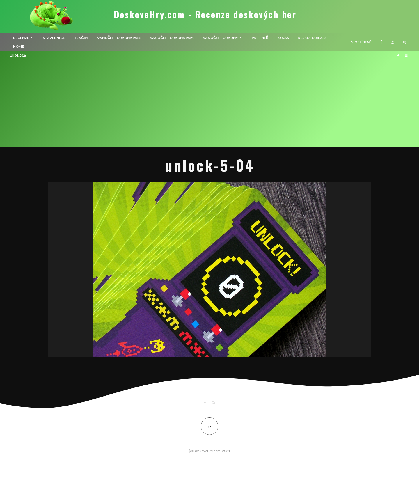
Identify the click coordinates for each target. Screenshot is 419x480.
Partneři (261, 37)
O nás (283, 37)
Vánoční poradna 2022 (119, 37)
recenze (21, 37)
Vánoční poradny (220, 37)
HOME (18, 46)
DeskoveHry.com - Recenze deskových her (205, 14)
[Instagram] (392, 42)
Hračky (81, 37)
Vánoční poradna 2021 (172, 37)
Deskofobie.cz (312, 37)
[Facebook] (381, 42)
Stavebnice (54, 37)
